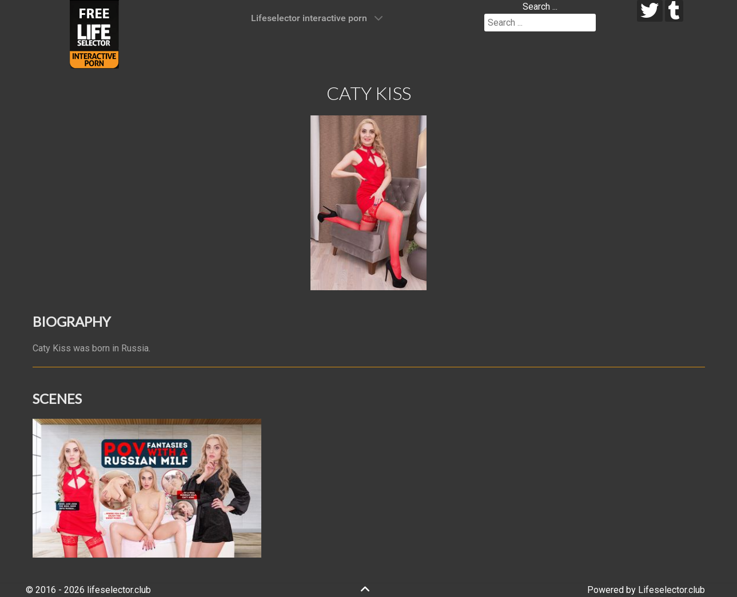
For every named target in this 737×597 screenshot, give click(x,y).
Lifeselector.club (671, 589)
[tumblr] (674, 11)
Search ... (540, 6)
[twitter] (650, 11)
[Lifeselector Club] (94, 33)
